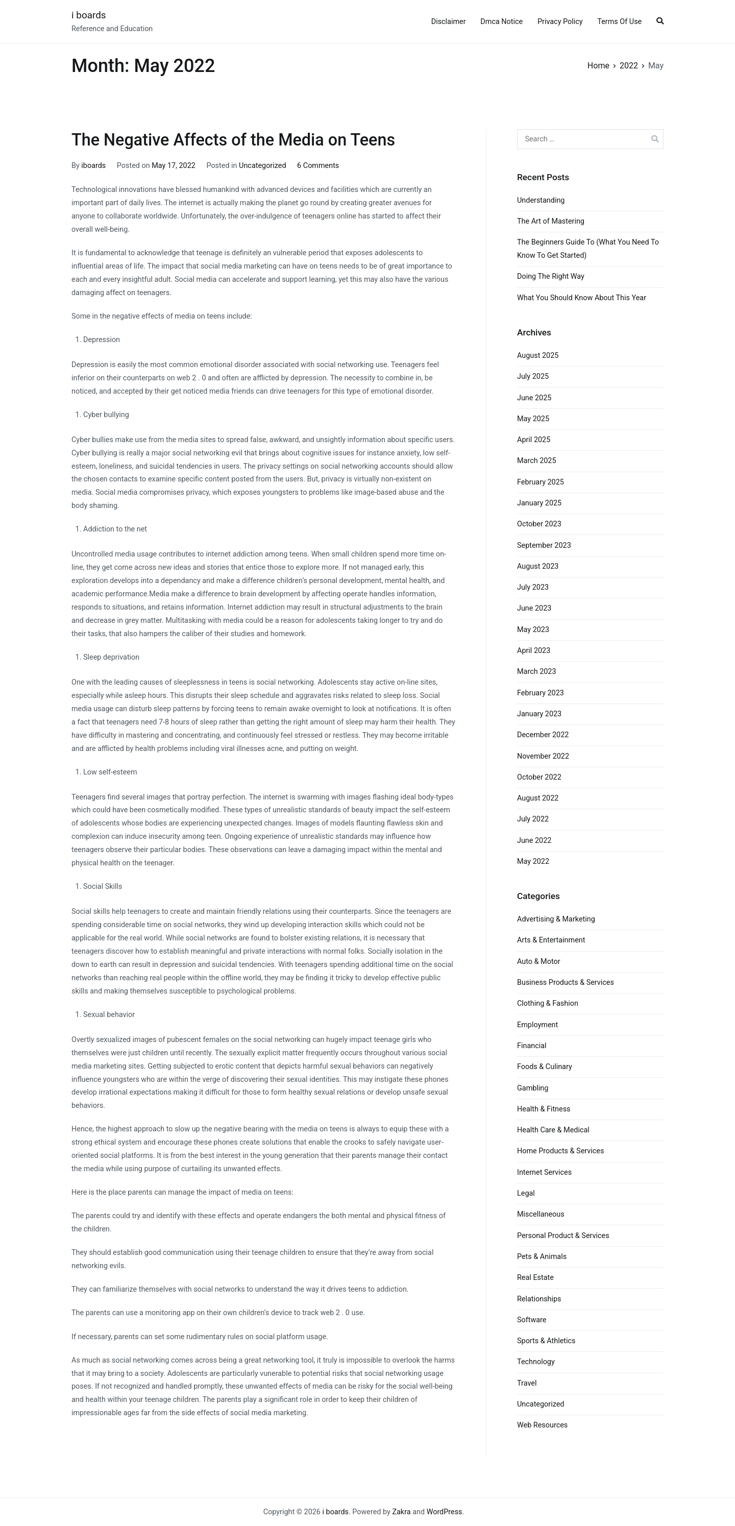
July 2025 (533, 376)
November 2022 (543, 756)
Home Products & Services (560, 1151)
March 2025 (536, 460)
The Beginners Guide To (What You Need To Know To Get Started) (588, 249)
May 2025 (533, 419)
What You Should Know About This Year (581, 298)
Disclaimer (448, 21)
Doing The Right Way (550, 276)
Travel (526, 1383)
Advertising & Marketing (556, 919)
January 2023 (539, 714)
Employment (537, 1025)
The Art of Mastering (550, 221)
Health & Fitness (544, 1109)
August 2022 (537, 798)
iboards (93, 165)
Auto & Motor (538, 961)
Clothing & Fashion (547, 1003)
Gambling (532, 1088)
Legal (526, 1193)
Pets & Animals (542, 1256)
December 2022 (543, 735)
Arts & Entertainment (551, 940)
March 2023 (536, 671)
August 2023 (537, 566)
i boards (88, 15)
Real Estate (535, 1277)
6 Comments (318, 165)
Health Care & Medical (553, 1130)
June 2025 (534, 398)
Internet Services (544, 1172)
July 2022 (533, 819)
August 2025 (537, 355)
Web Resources (542, 1425)
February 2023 (540, 693)
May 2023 (533, 629)
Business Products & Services (565, 982)
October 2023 (539, 524)
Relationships (539, 1299)
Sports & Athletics (546, 1341)
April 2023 (533, 650)
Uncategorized (262, 165)
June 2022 (534, 840)
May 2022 (533, 861)
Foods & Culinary (544, 1066)
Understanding (541, 200)
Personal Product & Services (563, 1235)
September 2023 (544, 545)
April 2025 (533, 439)
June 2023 (534, 608)
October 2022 (539, 777)
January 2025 (539, 503)
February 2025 (540, 482)
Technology (536, 1362)
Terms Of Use (619, 21)
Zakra (401, 1512)
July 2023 (533, 587)
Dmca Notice (501, 21)
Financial (532, 1045)
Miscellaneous (541, 1214)
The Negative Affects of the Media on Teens (233, 140)
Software (531, 1320)
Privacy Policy (560, 21)
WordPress (444, 1512)
